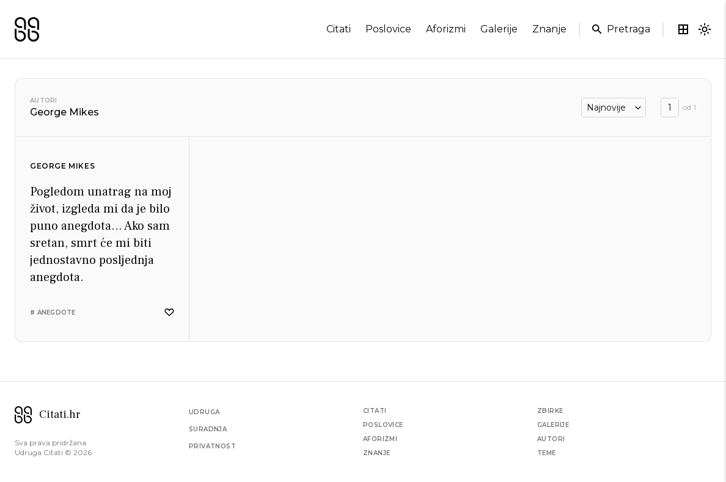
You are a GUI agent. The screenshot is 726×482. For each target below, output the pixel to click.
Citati (374, 411)
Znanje (376, 453)
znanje (549, 29)
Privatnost (212, 446)
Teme (546, 453)
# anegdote (53, 312)
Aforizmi (380, 439)
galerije (499, 29)
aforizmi (446, 29)
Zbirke (550, 411)
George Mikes (62, 165)
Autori (43, 100)
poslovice (388, 29)
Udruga (204, 412)
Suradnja (208, 429)
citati (338, 29)
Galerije (553, 425)
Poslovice (383, 425)
